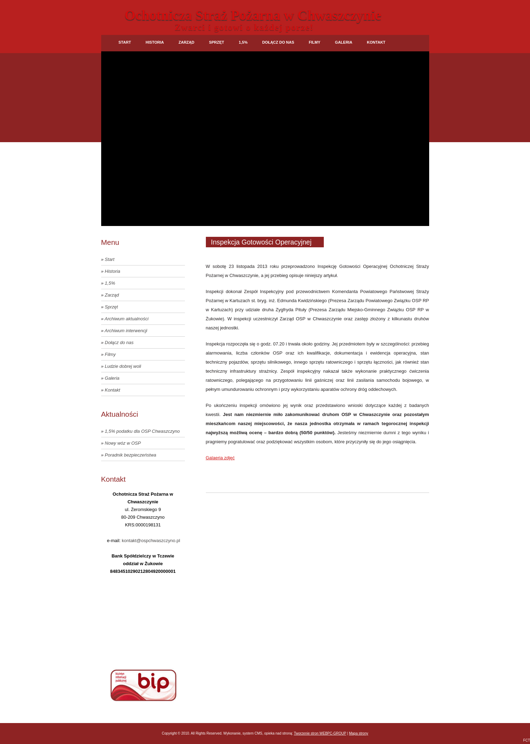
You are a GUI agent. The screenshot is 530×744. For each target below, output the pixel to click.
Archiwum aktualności (127, 318)
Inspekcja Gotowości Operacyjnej (261, 242)
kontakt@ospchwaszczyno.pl (151, 540)
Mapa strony (358, 733)
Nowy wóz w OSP (123, 443)
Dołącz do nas (278, 42)
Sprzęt (216, 42)
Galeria (343, 42)
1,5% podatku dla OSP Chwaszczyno (142, 431)
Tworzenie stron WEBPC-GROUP (320, 733)
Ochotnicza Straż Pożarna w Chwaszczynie (253, 15)
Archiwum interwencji (126, 330)
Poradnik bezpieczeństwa (130, 455)
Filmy (314, 42)
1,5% (243, 42)
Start (125, 42)
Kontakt (376, 42)
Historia (154, 42)
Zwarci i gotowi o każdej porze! (244, 27)
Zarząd (186, 42)
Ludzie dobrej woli (123, 366)
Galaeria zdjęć (220, 457)
